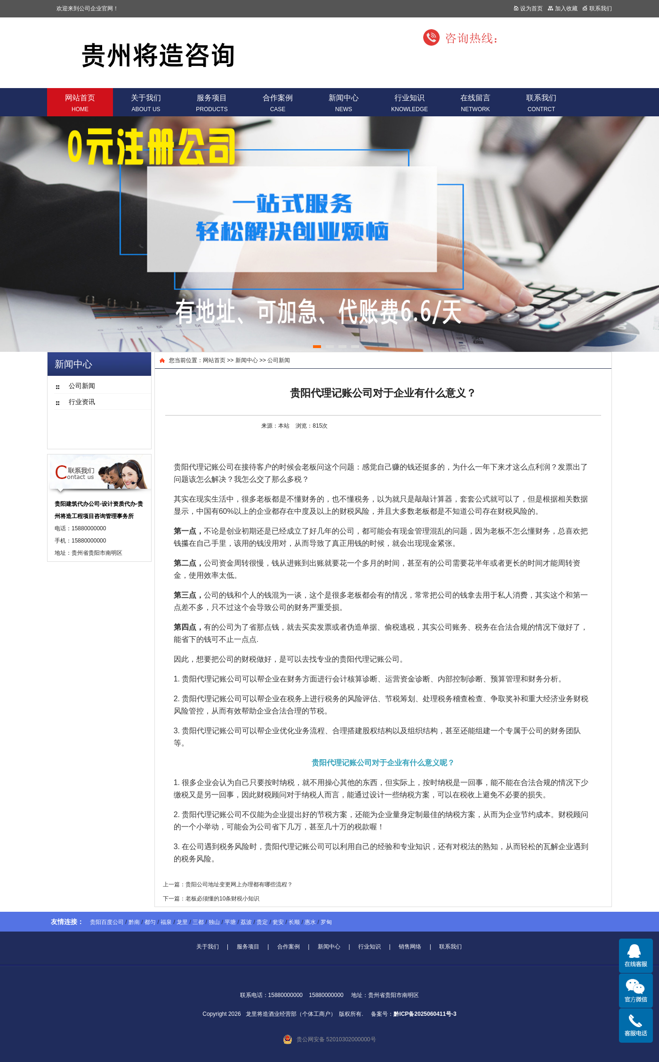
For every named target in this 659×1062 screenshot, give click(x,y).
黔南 (134, 922)
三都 (198, 922)
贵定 (262, 922)
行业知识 (409, 103)
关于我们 (146, 103)
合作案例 (278, 103)
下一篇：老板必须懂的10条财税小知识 (211, 898)
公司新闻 (278, 360)
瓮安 (278, 922)
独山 (214, 922)
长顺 (294, 922)
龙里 (182, 922)
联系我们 (541, 103)
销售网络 (410, 946)
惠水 (310, 922)
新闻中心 (344, 103)
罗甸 (326, 922)
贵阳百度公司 (107, 922)
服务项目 (211, 103)
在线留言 (475, 103)
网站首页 (80, 103)
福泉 (166, 922)
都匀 (150, 922)
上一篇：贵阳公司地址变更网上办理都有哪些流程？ (228, 884)
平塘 (230, 922)
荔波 (246, 922)
